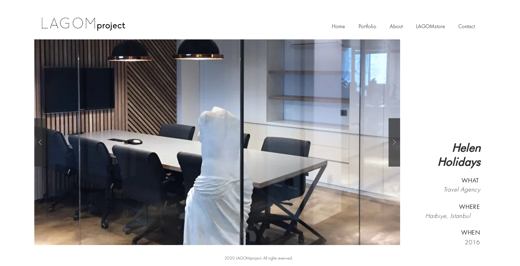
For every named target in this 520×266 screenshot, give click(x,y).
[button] (217, 142)
